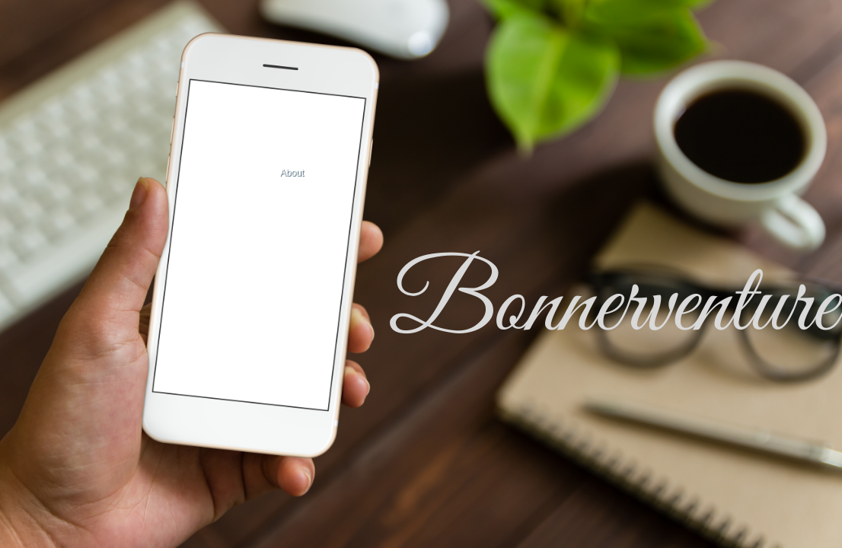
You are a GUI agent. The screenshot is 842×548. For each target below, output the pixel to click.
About (292, 172)
